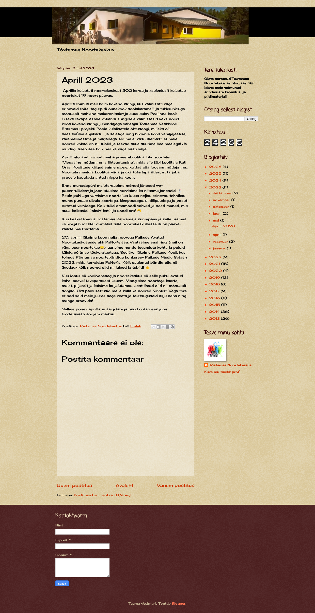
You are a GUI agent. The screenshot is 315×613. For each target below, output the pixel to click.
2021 (215, 264)
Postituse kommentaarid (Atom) (102, 495)
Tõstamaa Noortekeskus (230, 365)
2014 (215, 312)
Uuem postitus (74, 485)
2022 (216, 257)
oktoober (221, 206)
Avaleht (124, 485)
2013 (215, 318)
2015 (215, 305)
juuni (218, 213)
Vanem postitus (175, 485)
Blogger (179, 603)
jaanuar (220, 248)
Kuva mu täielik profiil (223, 372)
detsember (223, 193)
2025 (216, 173)
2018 (215, 284)
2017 (215, 291)
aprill (218, 235)
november (222, 200)
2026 (216, 167)
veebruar (221, 241)
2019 (215, 277)
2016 (215, 298)
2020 (216, 271)
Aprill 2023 (223, 226)
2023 (215, 187)
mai (216, 220)
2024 (215, 180)
